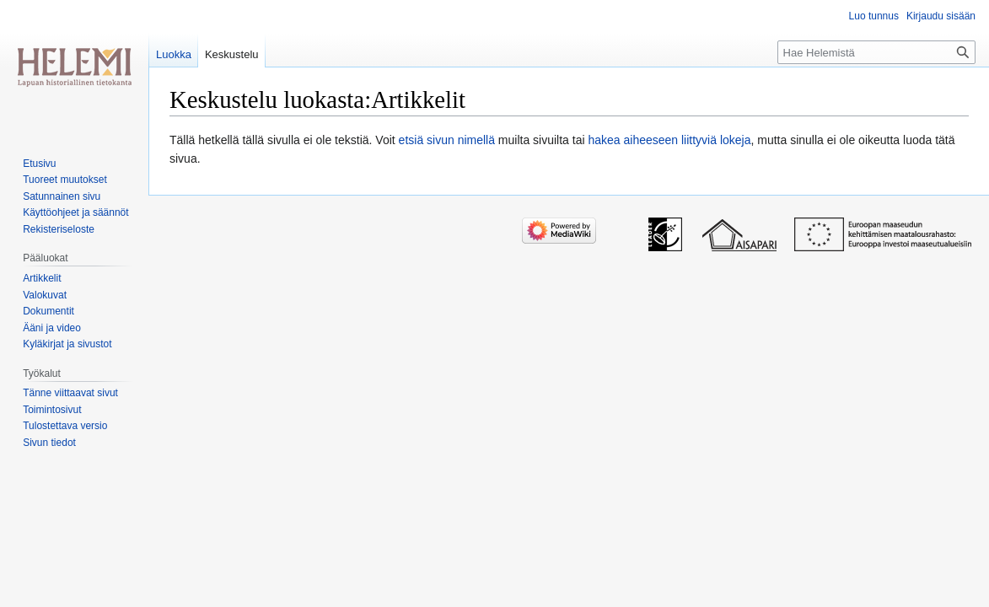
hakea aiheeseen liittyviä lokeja (669, 140)
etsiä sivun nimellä (447, 140)
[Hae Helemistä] (876, 52)
